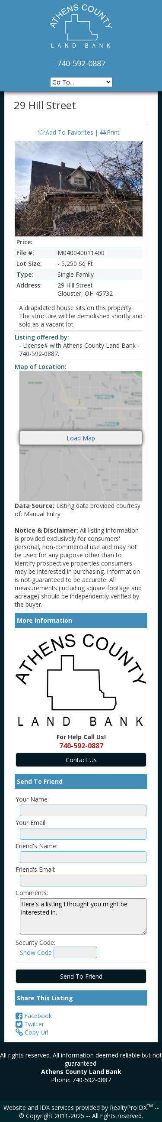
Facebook (34, 1016)
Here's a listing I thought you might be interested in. (83, 916)
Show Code (36, 952)
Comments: (32, 893)
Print (109, 132)
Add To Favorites (65, 132)
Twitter (30, 1024)
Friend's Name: (36, 846)
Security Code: (35, 942)
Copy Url (32, 1032)
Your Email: (31, 822)
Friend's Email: (35, 869)
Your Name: (32, 799)
